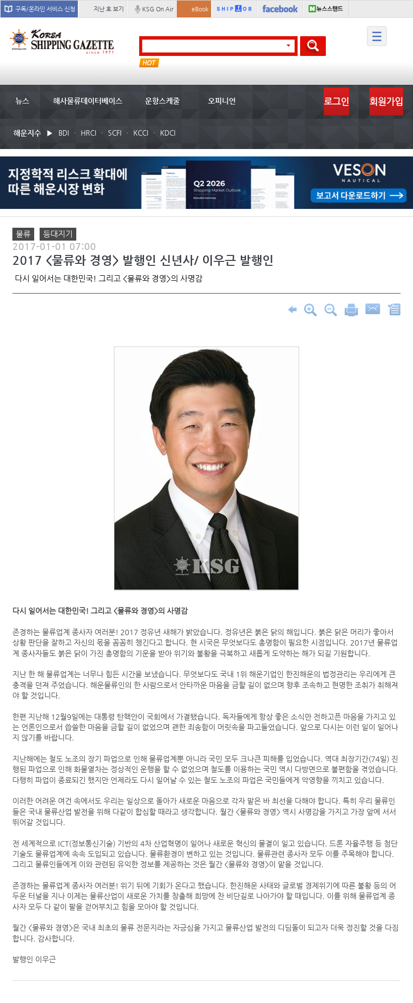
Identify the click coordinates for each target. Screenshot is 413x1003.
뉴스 (22, 101)
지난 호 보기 (109, 8)
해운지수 (27, 133)
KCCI (140, 133)
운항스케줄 (162, 101)
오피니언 (222, 101)
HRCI (88, 133)
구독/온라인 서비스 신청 (45, 8)
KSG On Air (157, 8)
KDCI (167, 133)
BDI (63, 133)
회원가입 (386, 101)
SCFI (114, 133)
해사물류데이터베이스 (87, 101)
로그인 (336, 101)
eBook (200, 8)
